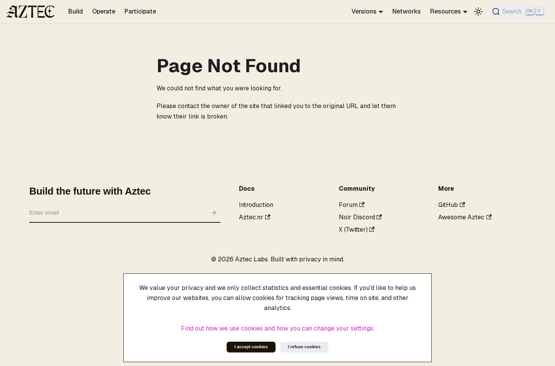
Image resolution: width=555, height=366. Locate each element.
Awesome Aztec (464, 217)
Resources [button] (445, 11)
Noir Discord (360, 217)
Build (75, 11)
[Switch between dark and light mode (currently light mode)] (478, 11)
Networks (406, 11)
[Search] (519, 12)
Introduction (256, 205)
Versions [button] (364, 11)
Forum (352, 205)
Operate (103, 11)
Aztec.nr (254, 217)
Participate (140, 11)
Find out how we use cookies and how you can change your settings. (277, 328)
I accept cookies (250, 346)
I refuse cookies (304, 346)
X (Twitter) (357, 229)
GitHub (451, 205)
